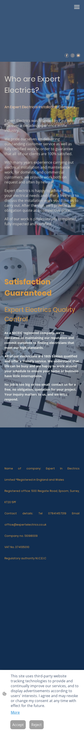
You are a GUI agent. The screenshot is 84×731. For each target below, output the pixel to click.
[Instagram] (73, 55)
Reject (36, 724)
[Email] (78, 55)
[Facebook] (67, 55)
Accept (18, 724)
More (15, 712)
